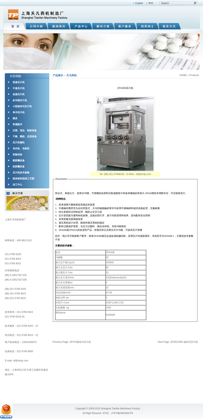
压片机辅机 (19, 142)
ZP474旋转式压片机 (80, 342)
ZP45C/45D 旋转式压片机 (184, 342)
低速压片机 (19, 94)
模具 (15, 118)
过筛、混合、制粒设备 (25, 130)
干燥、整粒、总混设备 (25, 136)
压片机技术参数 (21, 172)
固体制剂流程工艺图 (23, 178)
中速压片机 (19, 88)
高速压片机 (19, 82)
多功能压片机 (20, 100)
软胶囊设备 (19, 166)
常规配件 (17, 124)
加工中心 (17, 184)
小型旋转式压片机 (22, 106)
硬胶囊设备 (19, 160)
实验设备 (17, 154)
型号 (58, 252)
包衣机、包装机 (21, 148)
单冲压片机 (19, 112)
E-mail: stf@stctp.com (16, 360)
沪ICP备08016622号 (122, 413)
